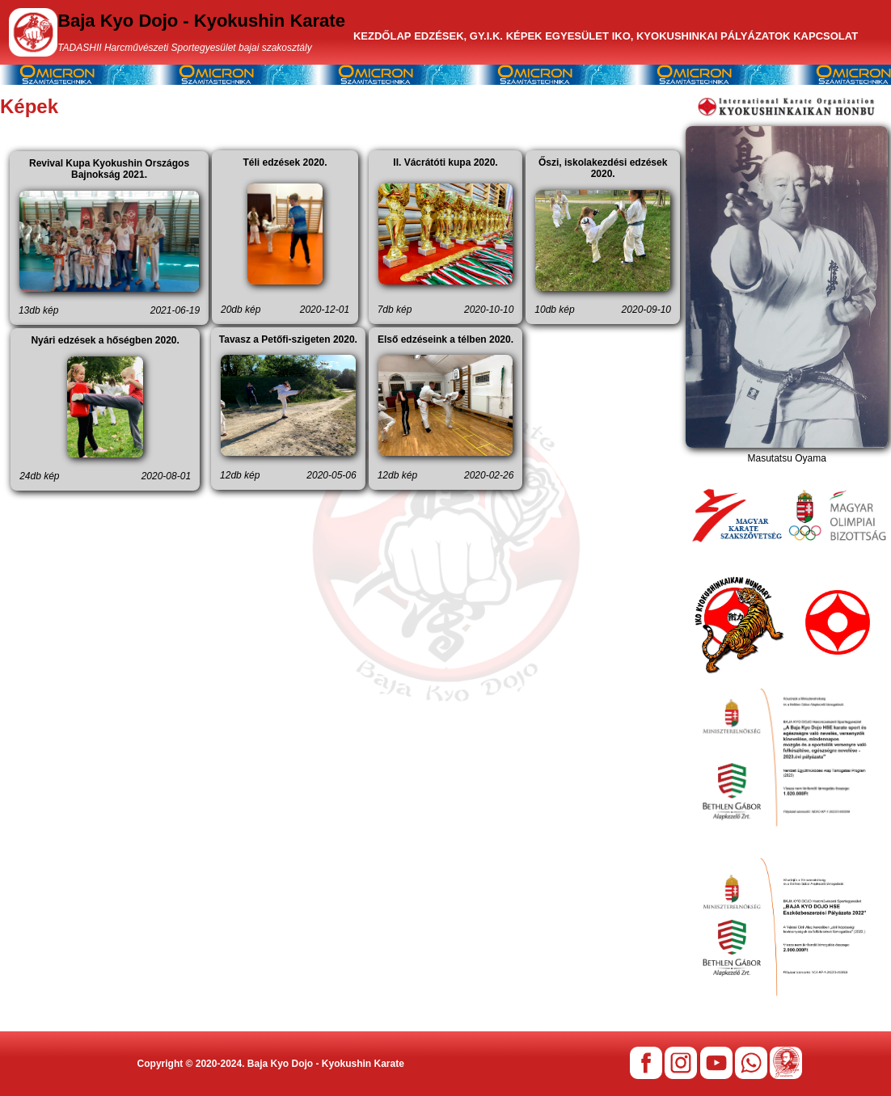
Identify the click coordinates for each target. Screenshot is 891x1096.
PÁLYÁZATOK (755, 36)
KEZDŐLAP (382, 36)
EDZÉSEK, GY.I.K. (458, 36)
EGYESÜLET (577, 36)
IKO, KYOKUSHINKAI (665, 36)
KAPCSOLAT (825, 36)
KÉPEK (524, 36)
